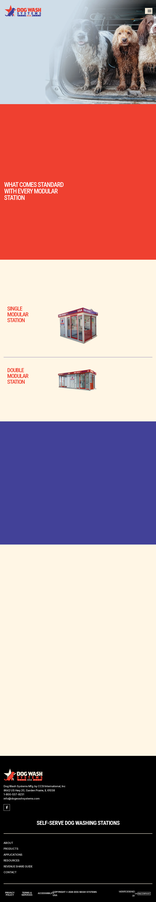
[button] (149, 11)
